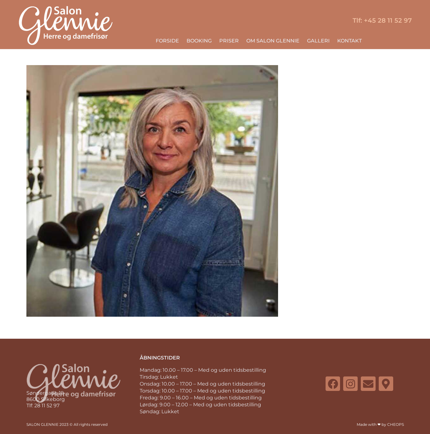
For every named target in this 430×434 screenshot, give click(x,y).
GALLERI (318, 41)
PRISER (229, 41)
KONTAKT (349, 41)
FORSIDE (167, 41)
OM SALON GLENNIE (272, 41)
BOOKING (199, 41)
